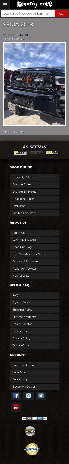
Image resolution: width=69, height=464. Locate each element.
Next (24, 38)
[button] (34, 13)
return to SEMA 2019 (16, 35)
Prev (3, 38)
